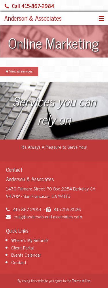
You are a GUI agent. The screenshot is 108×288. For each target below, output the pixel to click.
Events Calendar (26, 254)
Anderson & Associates (33, 18)
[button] (100, 19)
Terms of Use (81, 281)
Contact (18, 262)
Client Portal (22, 247)
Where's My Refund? (30, 240)
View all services (19, 71)
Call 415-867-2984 (29, 5)
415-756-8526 (63, 209)
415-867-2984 (23, 209)
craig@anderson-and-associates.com (44, 216)
